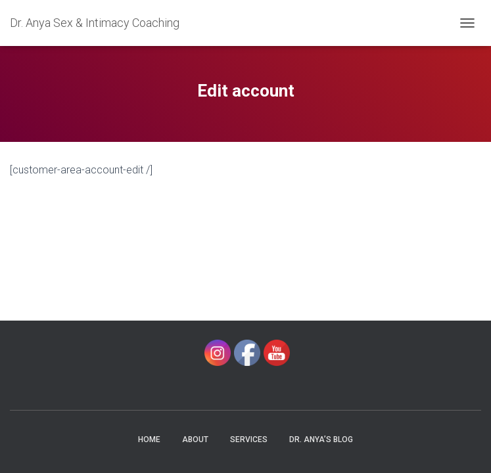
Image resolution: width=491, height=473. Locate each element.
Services (249, 439)
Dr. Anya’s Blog (321, 439)
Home (149, 439)
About (195, 439)
